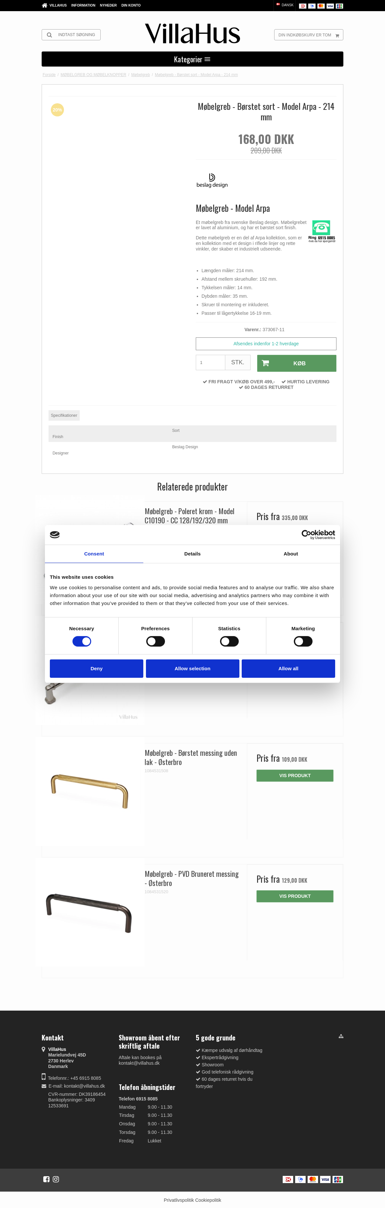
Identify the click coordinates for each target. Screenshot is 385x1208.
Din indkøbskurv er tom (310, 35)
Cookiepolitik (208, 1199)
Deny (97, 668)
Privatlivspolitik (179, 1199)
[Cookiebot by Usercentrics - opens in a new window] (306, 535)
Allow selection (192, 668)
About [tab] (291, 553)
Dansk (284, 5)
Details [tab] (192, 553)
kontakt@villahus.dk (84, 1085)
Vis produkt (295, 774)
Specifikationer (64, 414)
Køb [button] (280, 363)
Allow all (288, 668)
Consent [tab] (94, 553)
